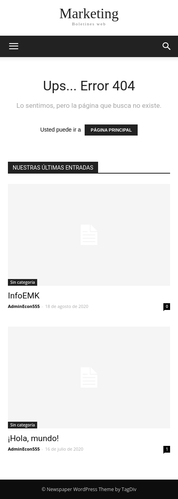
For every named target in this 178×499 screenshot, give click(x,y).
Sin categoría (22, 282)
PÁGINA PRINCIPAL (111, 130)
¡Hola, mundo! (33, 438)
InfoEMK (24, 295)
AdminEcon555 (24, 306)
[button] (167, 46)
